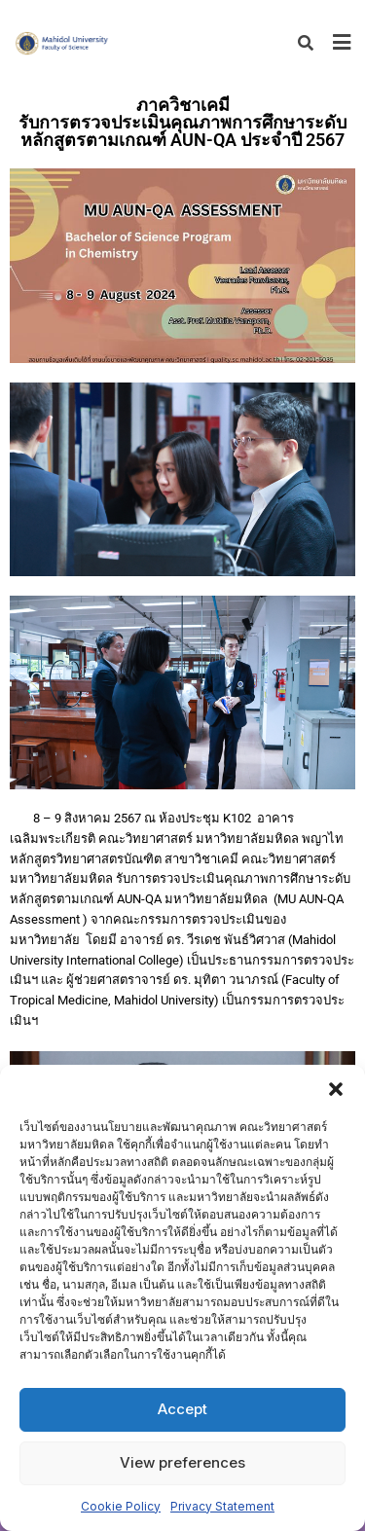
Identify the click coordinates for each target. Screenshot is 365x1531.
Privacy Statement (222, 1506)
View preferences (182, 1462)
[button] (336, 1089)
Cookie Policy (121, 1506)
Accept (182, 1409)
